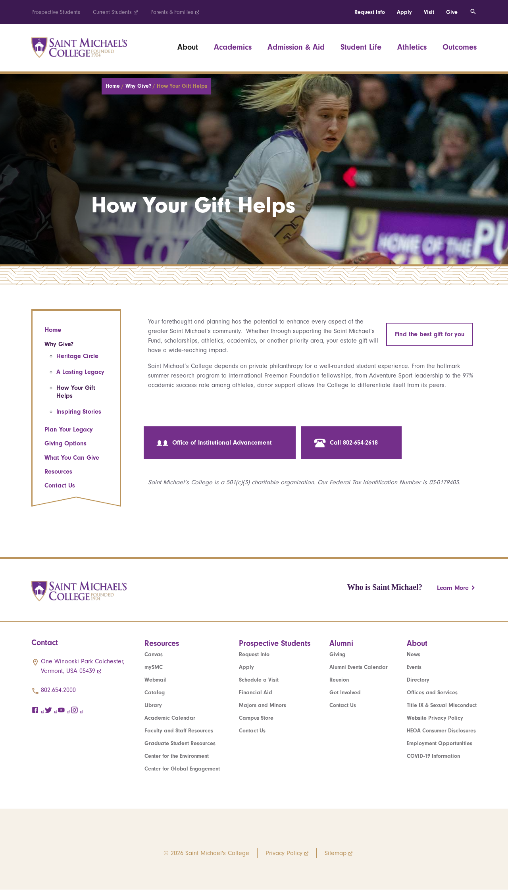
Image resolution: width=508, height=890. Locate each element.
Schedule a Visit (259, 679)
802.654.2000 (58, 690)
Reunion (339, 679)
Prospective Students (55, 12)
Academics (233, 47)
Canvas (153, 654)
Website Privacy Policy (435, 718)
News (413, 654)
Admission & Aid (296, 47)
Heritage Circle (77, 356)
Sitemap (335, 853)
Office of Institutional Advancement (214, 443)
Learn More (453, 587)
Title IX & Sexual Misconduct (442, 705)
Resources (58, 471)
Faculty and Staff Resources (178, 730)
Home (113, 86)
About (187, 47)
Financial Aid (255, 692)
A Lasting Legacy (80, 372)
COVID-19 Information (433, 756)
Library (153, 705)
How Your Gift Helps (75, 391)
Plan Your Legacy (68, 429)
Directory (418, 679)
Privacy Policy (284, 853)
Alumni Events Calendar (358, 667)
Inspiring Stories (78, 411)
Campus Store (256, 718)
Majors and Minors (262, 705)
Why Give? (139, 86)
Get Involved (345, 692)
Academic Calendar (169, 718)
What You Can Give (71, 457)
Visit (429, 12)
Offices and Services (432, 692)
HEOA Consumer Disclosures (441, 730)
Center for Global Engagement (182, 768)
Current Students (112, 12)
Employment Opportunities (439, 743)
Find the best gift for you (429, 334)
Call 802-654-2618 (346, 443)
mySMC (153, 667)
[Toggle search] (473, 11)
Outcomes (460, 47)
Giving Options (65, 443)
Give (452, 12)
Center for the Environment (176, 756)
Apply (404, 12)
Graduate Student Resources (180, 743)
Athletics (412, 47)
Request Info (369, 12)
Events (414, 667)
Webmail (155, 679)
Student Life (361, 47)
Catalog (154, 692)
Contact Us (59, 485)
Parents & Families (171, 12)
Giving (337, 654)
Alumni (341, 643)
